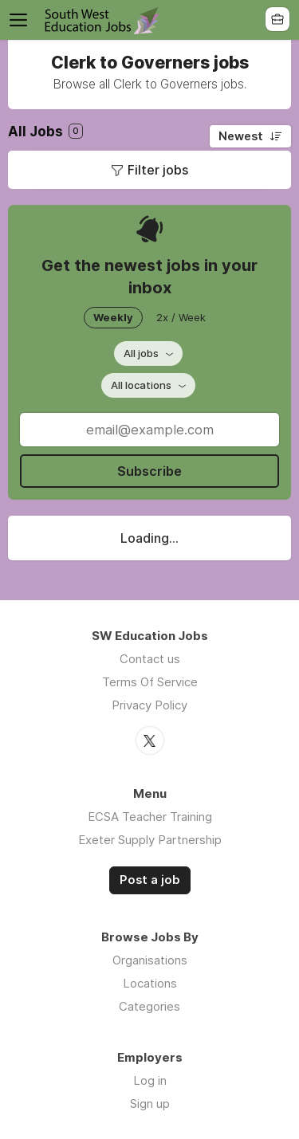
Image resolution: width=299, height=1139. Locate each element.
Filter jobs (158, 170)
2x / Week (181, 317)
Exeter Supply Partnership (150, 839)
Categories (149, 1006)
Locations (150, 983)
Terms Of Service (150, 681)
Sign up (150, 1103)
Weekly (113, 317)
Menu (21, 20)
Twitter (149, 740)
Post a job (150, 880)
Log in (150, 1080)
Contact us (150, 658)
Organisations (149, 960)
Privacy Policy (149, 705)
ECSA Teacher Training (150, 816)
